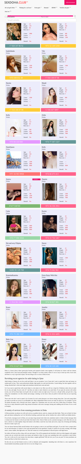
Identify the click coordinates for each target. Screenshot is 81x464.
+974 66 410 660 (16, 142)
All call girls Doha (11, 7)
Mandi (44, 83)
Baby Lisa (9, 339)
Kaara (8, 307)
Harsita (8, 83)
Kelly (8, 115)
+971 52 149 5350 (52, 46)
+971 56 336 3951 (52, 206)
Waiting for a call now (25, 7)
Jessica (8, 179)
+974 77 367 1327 (52, 142)
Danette (44, 179)
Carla (8, 211)
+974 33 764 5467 (52, 238)
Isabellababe (10, 51)
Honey (44, 339)
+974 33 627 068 (16, 366)
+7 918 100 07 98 (52, 78)
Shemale (46, 7)
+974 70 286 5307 (16, 334)
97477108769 (14, 206)
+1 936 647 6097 (52, 110)
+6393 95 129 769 (16, 270)
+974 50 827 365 (52, 302)
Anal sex (8, 11)
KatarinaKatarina (12, 275)
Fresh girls (38, 7)
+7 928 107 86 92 (16, 46)
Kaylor (44, 211)
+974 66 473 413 (52, 174)
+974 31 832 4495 (52, 334)
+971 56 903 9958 (16, 174)
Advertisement (70, 2)
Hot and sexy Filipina (13, 243)
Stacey (44, 243)
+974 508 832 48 (16, 78)
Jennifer (44, 307)
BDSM (54, 7)
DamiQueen (10, 147)
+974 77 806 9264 (16, 238)
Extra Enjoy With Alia (49, 275)
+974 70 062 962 (52, 270)
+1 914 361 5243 (16, 302)
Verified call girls (65, 7)
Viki (43, 51)
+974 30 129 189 (52, 366)
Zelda (44, 115)
